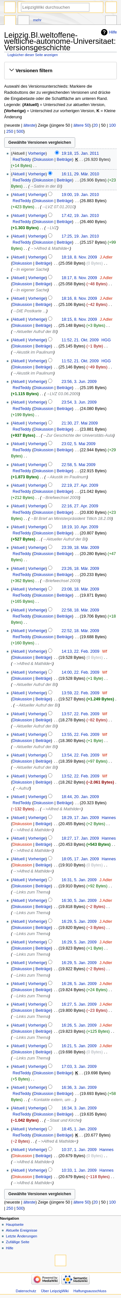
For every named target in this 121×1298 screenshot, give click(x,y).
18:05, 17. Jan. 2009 (80, 859)
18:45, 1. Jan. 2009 (79, 1129)
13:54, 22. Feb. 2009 (80, 755)
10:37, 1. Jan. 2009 (79, 1149)
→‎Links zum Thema (30, 892)
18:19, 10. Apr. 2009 (80, 527)
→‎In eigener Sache (29, 269)
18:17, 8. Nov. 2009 (79, 278)
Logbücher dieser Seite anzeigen (32, 55)
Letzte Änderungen (21, 1236)
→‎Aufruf (22, 788)
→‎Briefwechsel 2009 (60, 497)
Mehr (37, 20)
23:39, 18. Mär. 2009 (80, 547)
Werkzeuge (111, 21)
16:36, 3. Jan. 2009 (79, 1087)
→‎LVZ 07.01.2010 (57, 207)
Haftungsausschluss (90, 1291)
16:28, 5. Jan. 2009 (79, 983)
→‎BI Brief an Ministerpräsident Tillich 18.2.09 (71, 518)
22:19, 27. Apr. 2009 (80, 485)
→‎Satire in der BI (45, 186)
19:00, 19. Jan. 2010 (80, 194)
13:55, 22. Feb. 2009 (80, 734)
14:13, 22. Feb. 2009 (80, 651)
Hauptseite (15, 1224)
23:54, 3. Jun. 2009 (79, 402)
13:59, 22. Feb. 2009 (80, 693)
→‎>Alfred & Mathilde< (50, 248)
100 (112, 125)
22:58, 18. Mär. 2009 (80, 610)
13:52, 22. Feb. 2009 (80, 776)
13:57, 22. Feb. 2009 (80, 714)
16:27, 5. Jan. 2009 (79, 1004)
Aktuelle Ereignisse (21, 1230)
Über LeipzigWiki (55, 1291)
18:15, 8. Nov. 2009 (79, 319)
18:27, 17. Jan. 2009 (80, 838)
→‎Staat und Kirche (63, 1120)
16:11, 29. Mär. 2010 (80, 174)
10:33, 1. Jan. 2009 (79, 1170)
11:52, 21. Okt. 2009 (80, 340)
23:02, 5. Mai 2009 (79, 444)
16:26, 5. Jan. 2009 (79, 1025)
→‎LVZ (51, 228)
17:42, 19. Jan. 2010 (80, 215)
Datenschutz (26, 1291)
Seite (10, 21)
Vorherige (36, 153)
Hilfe (113, 32)
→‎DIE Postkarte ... (29, 311)
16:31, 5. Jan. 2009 (79, 880)
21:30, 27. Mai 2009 (80, 423)
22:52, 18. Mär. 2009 (80, 631)
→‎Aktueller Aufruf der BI (34, 331)
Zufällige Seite (17, 1242)
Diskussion (43, 159)
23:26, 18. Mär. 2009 (80, 568)
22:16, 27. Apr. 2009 (80, 506)
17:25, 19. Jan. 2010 (80, 236)
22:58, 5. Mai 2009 (79, 465)
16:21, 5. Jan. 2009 (79, 1046)
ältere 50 (81, 125)
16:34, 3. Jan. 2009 (79, 1108)
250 (9, 131)
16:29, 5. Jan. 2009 (79, 921)
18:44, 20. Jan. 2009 (80, 797)
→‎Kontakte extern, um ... (52, 1100)
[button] (60, 70)
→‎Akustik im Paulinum (32, 352)
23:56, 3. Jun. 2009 (79, 381)
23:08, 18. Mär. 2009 (80, 589)
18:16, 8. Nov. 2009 (79, 298)
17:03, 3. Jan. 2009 (79, 1066)
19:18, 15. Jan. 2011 (80, 153)
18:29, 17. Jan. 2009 (80, 817)
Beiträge (64, 159)
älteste (29, 125)
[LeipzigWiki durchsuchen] (55, 7)
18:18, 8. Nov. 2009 (79, 257)
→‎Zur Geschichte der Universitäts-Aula (77, 435)
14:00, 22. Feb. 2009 (80, 672)
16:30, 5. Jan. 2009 (79, 900)
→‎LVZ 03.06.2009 (62, 394)
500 (19, 131)
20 (95, 125)
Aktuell (18, 174)
